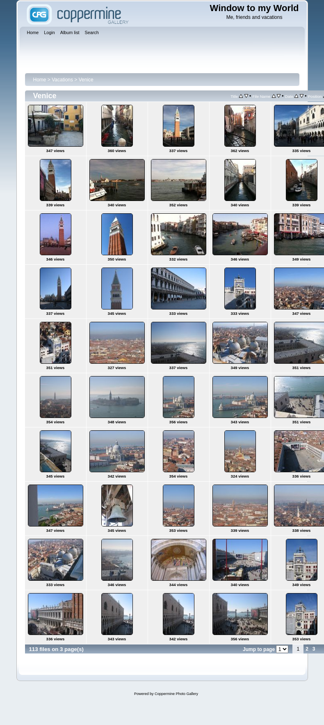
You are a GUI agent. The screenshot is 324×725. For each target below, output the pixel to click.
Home (39, 80)
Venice (86, 80)
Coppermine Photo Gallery (176, 694)
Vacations (62, 80)
